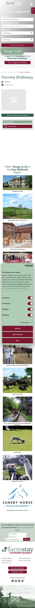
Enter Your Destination (9, 23)
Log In (17, 591)
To (2, 37)
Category (4, 16)
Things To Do (12, 72)
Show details (25, 322)
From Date (5, 30)
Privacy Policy (25, 586)
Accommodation (7, 558)
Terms (19, 588)
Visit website (10, 126)
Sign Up (26, 539)
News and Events (25, 558)
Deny (17, 340)
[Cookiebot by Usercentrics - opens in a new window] (25, 266)
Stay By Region (6, 560)
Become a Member (17, 568)
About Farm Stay (25, 560)
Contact (26, 588)
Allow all (17, 328)
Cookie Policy (10, 588)
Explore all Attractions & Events (17, 115)
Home (3, 72)
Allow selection (17, 334)
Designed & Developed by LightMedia (18, 593)
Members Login (17, 572)
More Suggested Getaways (17, 63)
